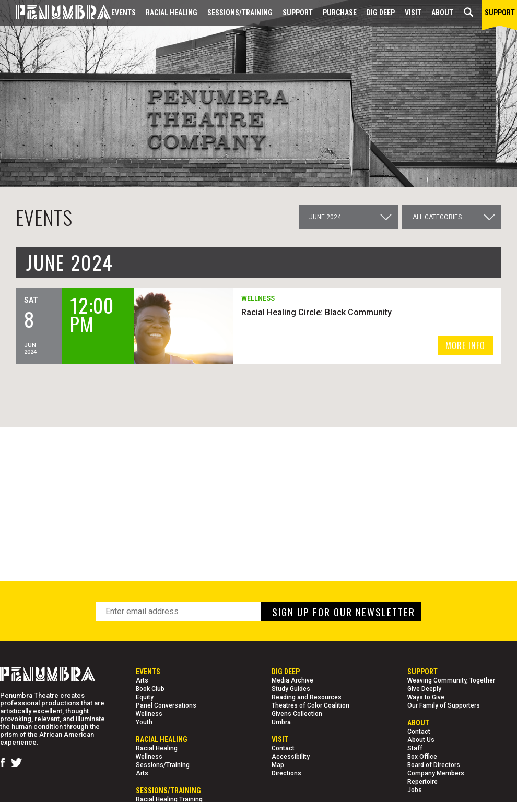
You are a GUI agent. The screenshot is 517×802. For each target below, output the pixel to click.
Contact (283, 748)
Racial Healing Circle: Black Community (316, 312)
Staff (414, 748)
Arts (142, 680)
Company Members (435, 773)
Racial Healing (171, 12)
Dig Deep (381, 12)
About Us (420, 740)
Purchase (340, 12)
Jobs (414, 790)
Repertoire (422, 781)
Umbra (281, 722)
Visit (413, 12)
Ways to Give (425, 697)
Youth (144, 722)
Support (298, 12)
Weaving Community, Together (451, 680)
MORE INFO (465, 345)
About (442, 12)
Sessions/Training (240, 12)
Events (123, 12)
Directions (286, 773)
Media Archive (292, 680)
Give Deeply (424, 688)
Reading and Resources (307, 697)
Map (278, 765)
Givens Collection (297, 713)
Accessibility (291, 756)
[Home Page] (55, 13)
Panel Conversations (166, 705)
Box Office (422, 756)
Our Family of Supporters (443, 705)
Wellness (149, 713)
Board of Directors (433, 765)
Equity (145, 697)
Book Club (150, 688)
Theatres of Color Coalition (310, 705)
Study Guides (291, 688)
